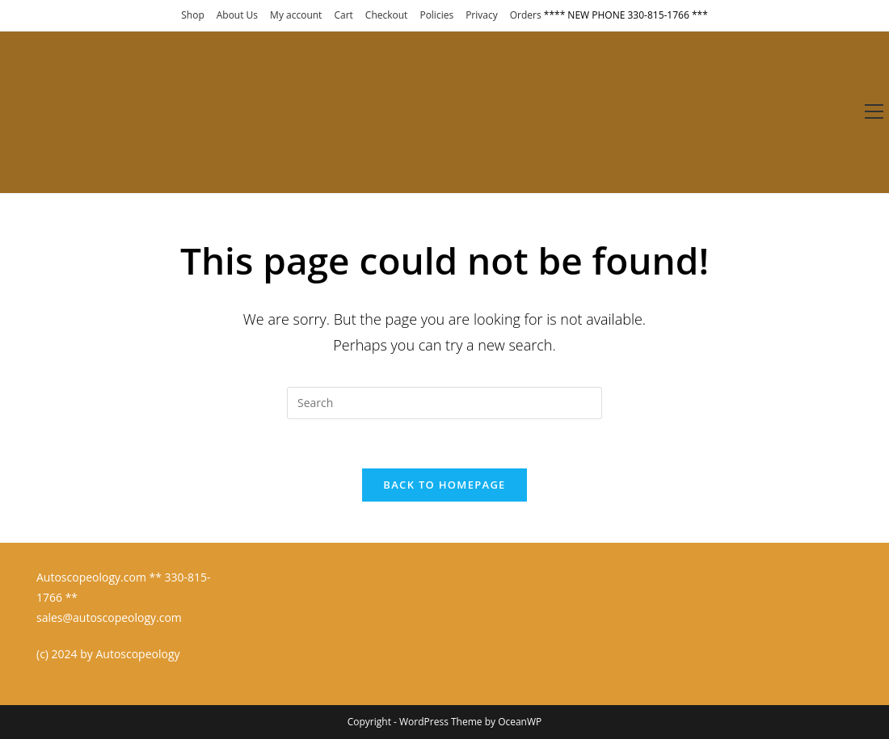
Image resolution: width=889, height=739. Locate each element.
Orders (525, 15)
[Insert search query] (444, 403)
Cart (343, 15)
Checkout (386, 15)
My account (296, 15)
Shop (192, 15)
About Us (237, 15)
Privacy (482, 15)
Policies (436, 15)
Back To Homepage (444, 484)
